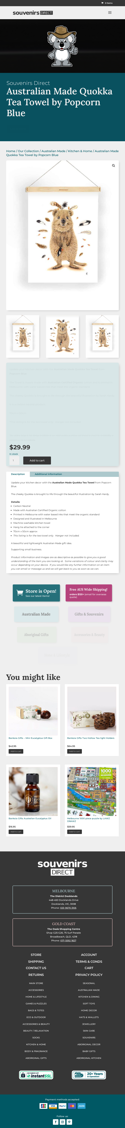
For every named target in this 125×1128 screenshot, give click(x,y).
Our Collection (28, 151)
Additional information (48, 474)
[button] (114, 166)
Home (10, 151)
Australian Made (53, 151)
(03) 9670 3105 (68, 907)
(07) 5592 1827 (68, 940)
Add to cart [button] (16, 751)
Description (18, 474)
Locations (18, 129)
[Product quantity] (14, 460)
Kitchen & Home (80, 151)
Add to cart (37, 460)
